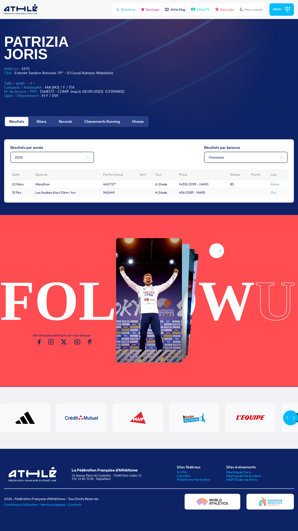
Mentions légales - (54, 504)
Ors (273, 192)
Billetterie (125, 9)
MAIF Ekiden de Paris (241, 479)
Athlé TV (200, 9)
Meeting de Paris (238, 472)
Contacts (75, 504)
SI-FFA (182, 472)
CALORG (183, 476)
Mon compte (251, 9)
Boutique (150, 9)
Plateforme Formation (193, 479)
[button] (220, 250)
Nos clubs (224, 9)
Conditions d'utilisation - (22, 504)
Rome (275, 184)
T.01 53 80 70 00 (83, 479)
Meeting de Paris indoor (243, 476)
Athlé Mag (175, 9)
